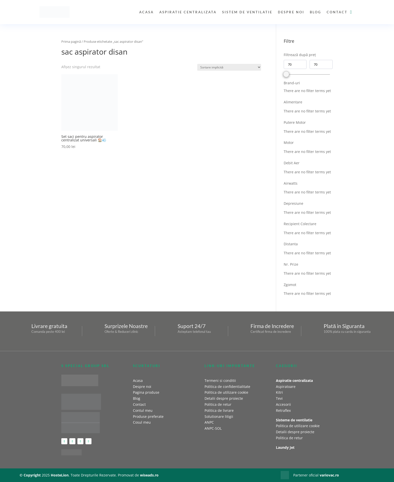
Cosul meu (142, 422)
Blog (315, 12)
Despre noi (291, 12)
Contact (337, 12)
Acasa (146, 12)
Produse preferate (148, 416)
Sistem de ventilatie (247, 12)
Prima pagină (71, 41)
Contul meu (143, 410)
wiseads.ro (149, 475)
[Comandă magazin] (229, 67)
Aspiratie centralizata (188, 12)
